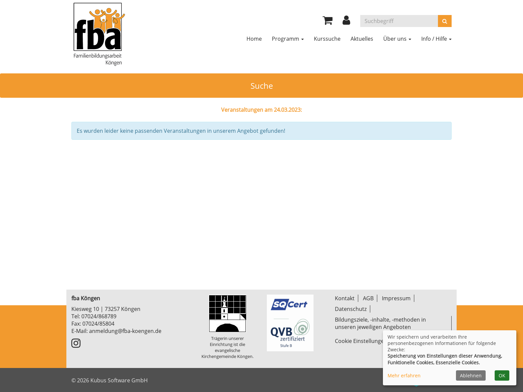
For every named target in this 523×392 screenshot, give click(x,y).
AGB (368, 298)
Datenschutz (351, 309)
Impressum (396, 298)
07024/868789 (98, 316)
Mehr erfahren (404, 375)
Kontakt (345, 298)
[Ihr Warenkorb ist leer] (328, 22)
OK (502, 375)
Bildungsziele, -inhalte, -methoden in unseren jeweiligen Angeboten (380, 323)
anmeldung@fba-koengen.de (125, 331)
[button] (346, 22)
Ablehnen (471, 375)
